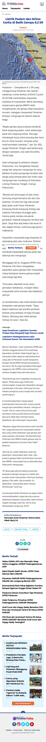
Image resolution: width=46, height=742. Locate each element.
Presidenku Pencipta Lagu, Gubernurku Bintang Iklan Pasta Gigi (16, 657)
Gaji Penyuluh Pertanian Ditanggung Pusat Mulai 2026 (16, 669)
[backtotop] (23, 713)
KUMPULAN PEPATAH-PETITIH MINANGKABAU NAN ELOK (16, 646)
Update (31, 248)
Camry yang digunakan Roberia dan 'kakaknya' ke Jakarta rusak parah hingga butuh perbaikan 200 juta (15, 681)
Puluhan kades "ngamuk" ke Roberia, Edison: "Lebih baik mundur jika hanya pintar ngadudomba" (16, 693)
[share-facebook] (17, 543)
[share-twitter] (21, 543)
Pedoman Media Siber (32, 730)
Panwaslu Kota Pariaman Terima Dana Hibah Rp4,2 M (22, 519)
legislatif (35, 529)
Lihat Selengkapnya (23, 703)
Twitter (24, 725)
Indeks (26, 8)
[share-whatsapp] (25, 543)
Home (5, 8)
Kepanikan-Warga (21, 529)
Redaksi (9, 730)
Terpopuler (15, 8)
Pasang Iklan (18, 730)
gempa (7, 529)
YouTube (33, 725)
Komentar (23, 549)
